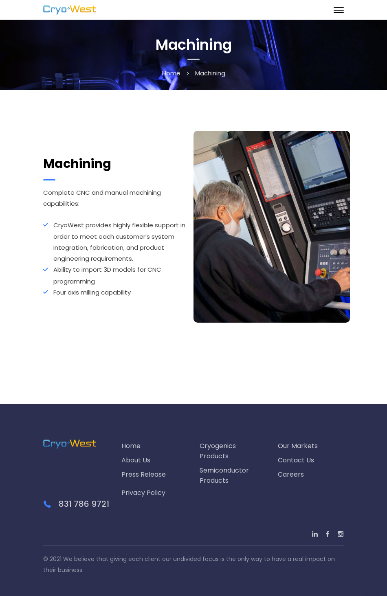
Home (171, 73)
